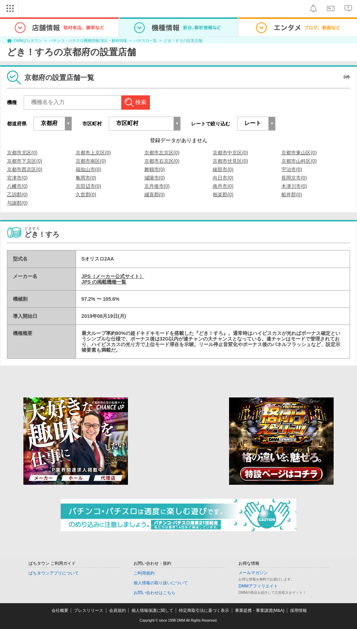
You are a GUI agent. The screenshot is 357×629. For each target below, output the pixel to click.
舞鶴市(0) (154, 169)
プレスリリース (88, 610)
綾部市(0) (223, 169)
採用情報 (298, 610)
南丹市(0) (223, 186)
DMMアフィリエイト (258, 586)
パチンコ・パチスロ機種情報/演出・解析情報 (88, 40)
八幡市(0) (17, 186)
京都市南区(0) (91, 161)
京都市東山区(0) (299, 152)
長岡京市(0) (294, 177)
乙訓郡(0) (17, 194)
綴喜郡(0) (154, 194)
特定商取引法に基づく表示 (204, 610)
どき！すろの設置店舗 (183, 40)
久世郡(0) (86, 194)
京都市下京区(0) (24, 161)
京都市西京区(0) (24, 169)
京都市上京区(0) (93, 152)
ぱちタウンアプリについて (54, 573)
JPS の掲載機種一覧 (104, 282)
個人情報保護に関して (152, 610)
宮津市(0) (17, 177)
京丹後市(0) (157, 186)
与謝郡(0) (17, 202)
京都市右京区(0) (162, 161)
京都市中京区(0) (230, 152)
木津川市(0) (294, 186)
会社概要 (60, 610)
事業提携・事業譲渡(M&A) (259, 610)
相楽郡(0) (223, 194)
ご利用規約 (144, 573)
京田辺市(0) (88, 186)
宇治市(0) (291, 169)
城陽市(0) (154, 177)
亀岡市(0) (86, 177)
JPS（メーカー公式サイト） (113, 276)
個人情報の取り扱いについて (161, 582)
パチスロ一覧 (145, 40)
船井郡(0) (291, 194)
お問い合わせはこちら (154, 592)
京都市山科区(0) (299, 161)
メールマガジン (253, 572)
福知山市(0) (88, 169)
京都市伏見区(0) (230, 161)
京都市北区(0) (22, 152)
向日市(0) (223, 177)
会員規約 (117, 610)
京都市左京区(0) (162, 152)
